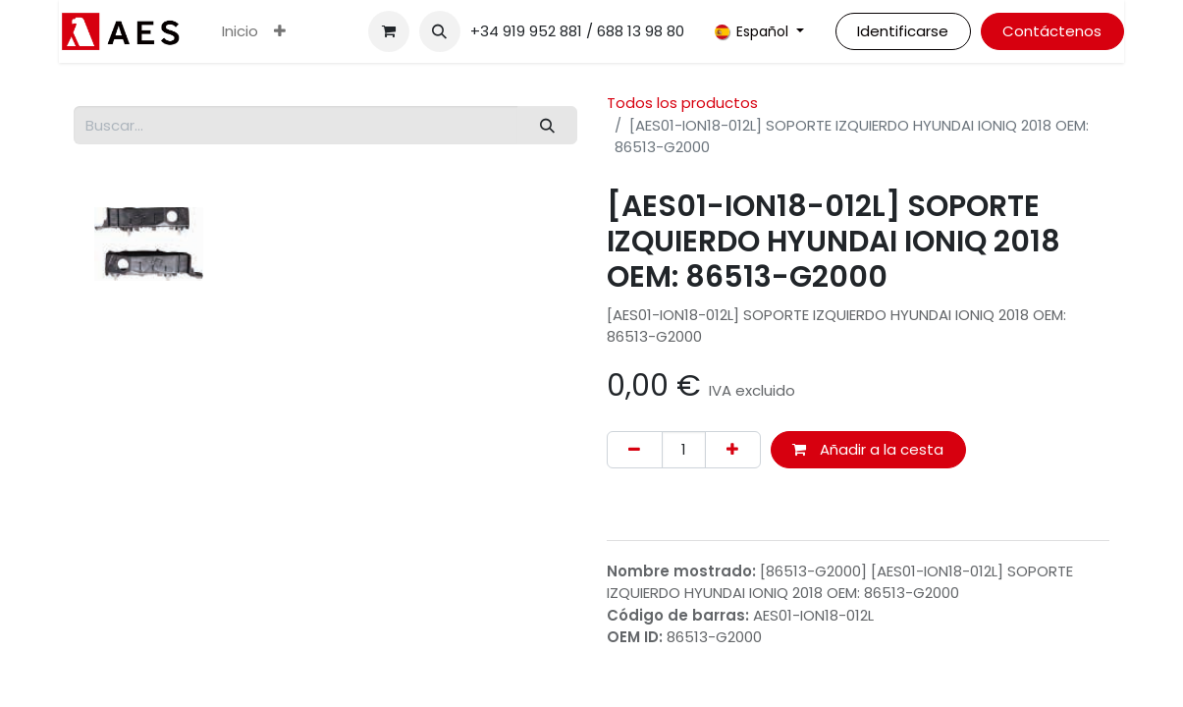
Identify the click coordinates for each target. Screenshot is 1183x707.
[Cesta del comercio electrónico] (388, 31)
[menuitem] (240, 32)
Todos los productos (682, 102)
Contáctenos (1052, 31)
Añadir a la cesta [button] (867, 449)
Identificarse (902, 31)
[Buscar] (546, 125)
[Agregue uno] (733, 450)
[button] (439, 31)
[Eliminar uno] (635, 450)
